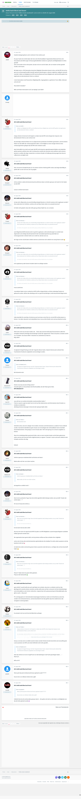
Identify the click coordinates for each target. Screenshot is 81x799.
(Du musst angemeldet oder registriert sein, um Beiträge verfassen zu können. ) (54, 723)
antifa (13, 15)
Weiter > (18, 47)
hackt (21, 15)
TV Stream (35, 2)
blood (17, 15)
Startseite (39, 781)
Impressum (64, 781)
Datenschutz (58, 781)
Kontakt (44, 781)
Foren (20, 2)
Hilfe (48, 781)
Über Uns (52, 781)
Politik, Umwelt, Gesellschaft (26, 13)
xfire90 (44, 13)
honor (25, 15)
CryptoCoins (27, 2)
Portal (15, 2)
